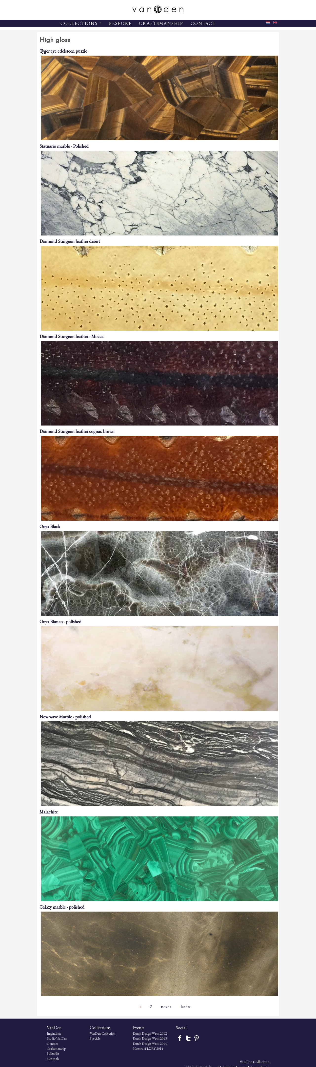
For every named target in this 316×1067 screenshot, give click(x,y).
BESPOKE (120, 23)
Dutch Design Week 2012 (138, 1033)
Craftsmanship (46, 1048)
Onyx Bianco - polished (60, 621)
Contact (42, 1043)
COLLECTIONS (80, 23)
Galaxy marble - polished (62, 907)
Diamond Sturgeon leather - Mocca (71, 336)
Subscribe (43, 1053)
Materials (43, 1058)
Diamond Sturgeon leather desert (70, 241)
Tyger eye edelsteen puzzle (63, 51)
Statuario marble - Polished (64, 146)
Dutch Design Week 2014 (138, 1043)
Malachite (49, 812)
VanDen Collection (91, 1033)
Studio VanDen (47, 1038)
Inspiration (44, 1033)
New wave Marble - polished (65, 717)
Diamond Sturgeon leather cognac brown (77, 431)
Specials (84, 1038)
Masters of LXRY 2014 (136, 1048)
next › (166, 1006)
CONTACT (203, 23)
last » (186, 1006)
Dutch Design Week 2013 (138, 1038)
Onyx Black (50, 526)
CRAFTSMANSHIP (161, 23)
